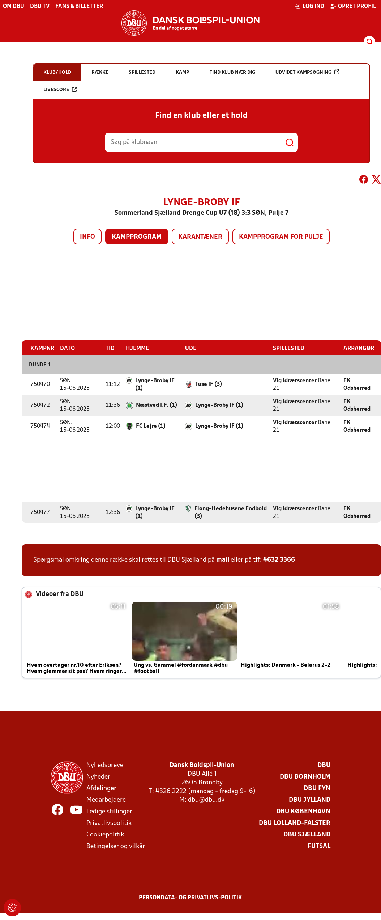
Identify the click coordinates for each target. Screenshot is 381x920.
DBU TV (40, 6)
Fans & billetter (79, 6)
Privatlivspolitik (109, 823)
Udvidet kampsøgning (307, 72)
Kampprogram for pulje (281, 237)
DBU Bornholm (305, 777)
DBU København (303, 811)
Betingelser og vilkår (115, 846)
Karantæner (200, 237)
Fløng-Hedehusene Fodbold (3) (230, 512)
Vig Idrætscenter (295, 380)
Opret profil (353, 6)
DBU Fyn (317, 788)
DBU (323, 765)
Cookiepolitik (105, 834)
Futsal (319, 846)
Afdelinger (101, 788)
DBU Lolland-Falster (294, 823)
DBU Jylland (309, 800)
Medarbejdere (106, 800)
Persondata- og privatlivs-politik (190, 897)
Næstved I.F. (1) (156, 405)
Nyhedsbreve (104, 765)
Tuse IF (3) (208, 384)
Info (87, 237)
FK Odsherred (357, 384)
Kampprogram (137, 237)
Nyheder (98, 777)
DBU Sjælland (306, 834)
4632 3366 (279, 560)
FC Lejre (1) (151, 426)
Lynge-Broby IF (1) (155, 384)
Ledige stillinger (109, 811)
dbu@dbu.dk (206, 800)
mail (222, 560)
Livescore (60, 89)
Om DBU (13, 6)
